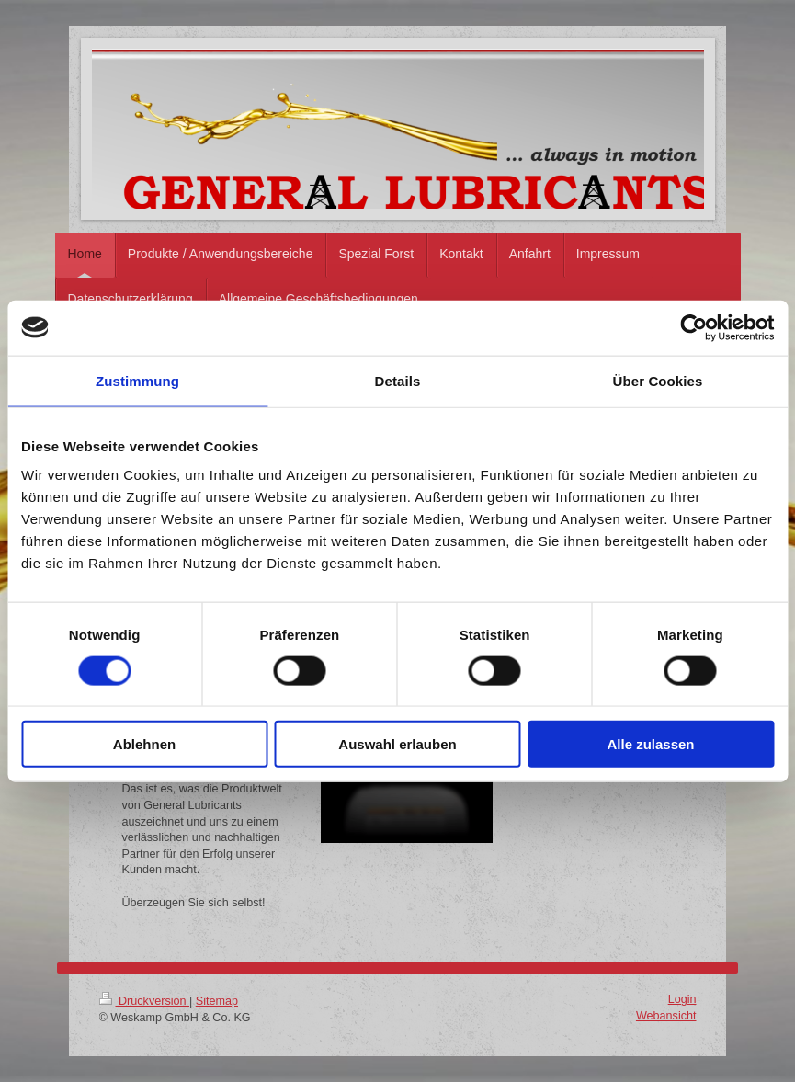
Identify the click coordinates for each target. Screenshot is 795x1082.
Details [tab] (398, 380)
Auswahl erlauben (397, 744)
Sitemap (217, 1001)
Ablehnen (144, 744)
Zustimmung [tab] (137, 380)
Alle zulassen (650, 744)
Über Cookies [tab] (658, 380)
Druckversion (144, 1001)
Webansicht (666, 1015)
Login (682, 999)
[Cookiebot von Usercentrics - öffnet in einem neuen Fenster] (693, 327)
